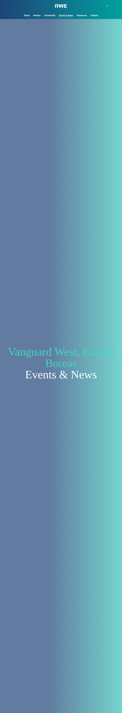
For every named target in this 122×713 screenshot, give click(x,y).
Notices (37, 15)
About (27, 15)
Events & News (66, 15)
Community (49, 15)
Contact (94, 15)
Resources (82, 15)
